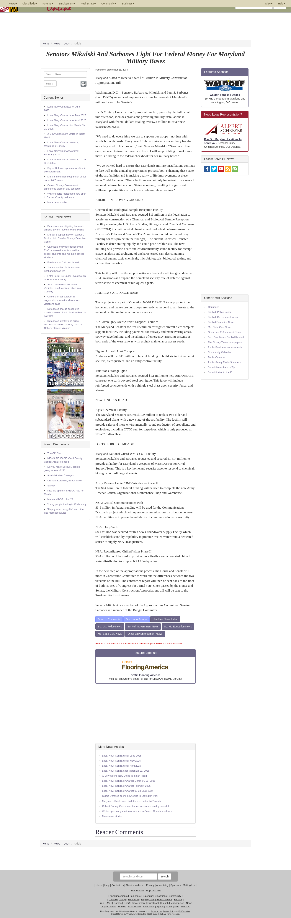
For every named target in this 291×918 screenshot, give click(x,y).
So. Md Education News (178, 626)
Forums (178, 899)
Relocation (148, 906)
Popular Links (153, 890)
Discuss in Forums (136, 619)
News (189, 903)
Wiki (176, 906)
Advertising (162, 885)
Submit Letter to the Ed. (221, 372)
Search (50, 83)
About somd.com (135, 885)
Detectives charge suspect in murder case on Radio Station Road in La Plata (65, 312)
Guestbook (153, 903)
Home (99, 885)
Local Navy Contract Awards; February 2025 (126, 785)
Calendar (148, 896)
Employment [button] (67, 3)
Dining (122, 899)
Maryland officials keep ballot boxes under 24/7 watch (131, 801)
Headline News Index (165, 619)
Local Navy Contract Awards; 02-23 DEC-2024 (127, 790)
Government (138, 903)
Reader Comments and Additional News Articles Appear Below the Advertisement (138, 643)
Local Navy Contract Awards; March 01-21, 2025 (128, 780)
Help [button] (281, 3)
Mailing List (189, 885)
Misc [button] (268, 3)
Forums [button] (47, 3)
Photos (122, 906)
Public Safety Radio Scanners (224, 362)
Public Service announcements (225, 347)
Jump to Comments (109, 619)
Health (165, 903)
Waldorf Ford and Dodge (225, 94)
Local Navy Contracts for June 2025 (121, 755)
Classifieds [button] (29, 3)
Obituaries (213, 307)
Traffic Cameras (216, 357)
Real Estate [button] (88, 3)
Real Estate (134, 906)
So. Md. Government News (142, 626)
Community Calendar (219, 352)
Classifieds (161, 896)
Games (118, 903)
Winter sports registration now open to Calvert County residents (136, 811)
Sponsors (175, 885)
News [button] (13, 3)
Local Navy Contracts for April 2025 (66, 120)
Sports (160, 906)
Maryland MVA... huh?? (60, 499)
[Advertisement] (145, 713)
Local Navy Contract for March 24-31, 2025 (125, 770)
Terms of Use (156, 911)
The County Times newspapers (225, 342)
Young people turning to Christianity (66, 504)
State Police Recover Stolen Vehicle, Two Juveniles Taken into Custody (62, 288)
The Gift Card (54, 453)
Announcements (118, 896)
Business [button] (128, 3)
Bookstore (135, 896)
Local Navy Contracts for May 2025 (66, 115)
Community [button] (108, 3)
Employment (147, 899)
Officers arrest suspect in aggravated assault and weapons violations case (62, 300)
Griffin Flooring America (146, 675)
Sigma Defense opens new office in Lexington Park (130, 795)
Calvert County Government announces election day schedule (136, 806)
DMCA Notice (184, 911)
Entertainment (164, 899)
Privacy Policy (168, 911)
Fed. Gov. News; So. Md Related (226, 337)
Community (175, 896)
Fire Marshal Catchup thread (63, 262)
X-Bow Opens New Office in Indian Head (124, 775)
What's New (137, 890)
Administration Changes (60, 475)
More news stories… (58, 202)
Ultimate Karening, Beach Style (64, 480)
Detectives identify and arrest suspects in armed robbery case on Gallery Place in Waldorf (63, 324)
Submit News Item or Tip (221, 367)
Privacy (150, 885)
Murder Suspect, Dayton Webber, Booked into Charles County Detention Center (65, 238)
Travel (169, 906)
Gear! (127, 903)
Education (133, 899)
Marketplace (177, 903)
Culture (113, 899)
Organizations (108, 906)
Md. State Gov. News (110, 633)
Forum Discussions (56, 444)
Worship (185, 906)
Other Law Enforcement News (145, 633)
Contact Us (118, 885)
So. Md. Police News (57, 217)
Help (106, 885)
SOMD (51, 485)
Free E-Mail (105, 903)
